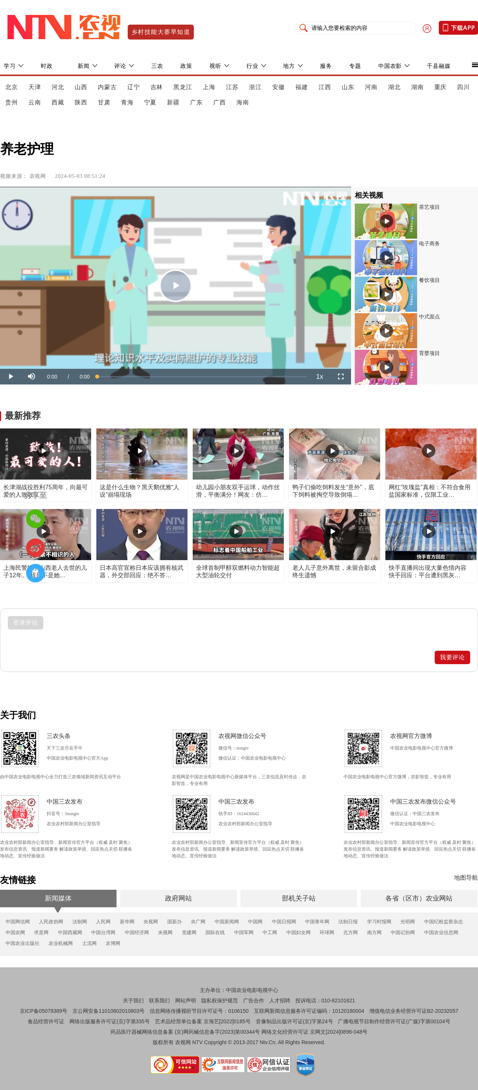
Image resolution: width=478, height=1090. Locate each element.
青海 (127, 102)
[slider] (202, 376)
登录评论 (25, 622)
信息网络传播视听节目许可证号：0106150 (199, 1011)
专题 (355, 66)
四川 (463, 87)
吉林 (156, 87)
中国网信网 (18, 921)
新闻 (84, 66)
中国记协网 (403, 932)
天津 (34, 87)
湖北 (394, 87)
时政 (47, 66)
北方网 (350, 932)
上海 (209, 87)
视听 (215, 66)
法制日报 (348, 921)
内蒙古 (107, 87)
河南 (371, 87)
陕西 (81, 102)
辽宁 (133, 87)
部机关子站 (299, 898)
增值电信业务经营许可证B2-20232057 (413, 1011)
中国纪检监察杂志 (443, 921)
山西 (81, 87)
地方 (289, 66)
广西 (219, 102)
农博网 (113, 943)
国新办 (174, 921)
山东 (348, 87)
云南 (34, 102)
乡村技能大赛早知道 (160, 32)
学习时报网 (379, 921)
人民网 (103, 921)
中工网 (270, 932)
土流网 (89, 943)
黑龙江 (182, 87)
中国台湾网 (103, 932)
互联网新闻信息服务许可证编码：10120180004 (309, 1011)
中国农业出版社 (23, 943)
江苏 (232, 87)
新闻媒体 (58, 898)
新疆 (173, 102)
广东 (196, 102)
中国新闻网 (227, 921)
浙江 (255, 87)
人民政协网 (51, 921)
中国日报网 (284, 921)
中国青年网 (317, 921)
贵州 (11, 102)
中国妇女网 (298, 932)
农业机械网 (61, 943)
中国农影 (390, 66)
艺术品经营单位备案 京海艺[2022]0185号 (203, 1021)
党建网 (189, 932)
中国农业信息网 (441, 932)
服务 (326, 66)
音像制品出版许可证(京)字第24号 (294, 1021)
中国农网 (15, 932)
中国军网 (244, 932)
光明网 (407, 921)
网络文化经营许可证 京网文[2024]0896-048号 (314, 1032)
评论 (120, 66)
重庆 (440, 87)
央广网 (198, 921)
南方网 (374, 932)
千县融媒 (439, 66)
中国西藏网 (70, 932)
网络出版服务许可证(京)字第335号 (109, 1021)
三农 (157, 66)
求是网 (41, 932)
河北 (58, 87)
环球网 (327, 932)
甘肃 (104, 102)
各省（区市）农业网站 (419, 898)
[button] (31, 376)
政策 (186, 66)
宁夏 (150, 102)
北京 (11, 87)
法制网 (79, 921)
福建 (301, 87)
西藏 (58, 102)
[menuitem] (319, 376)
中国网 (255, 921)
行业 (252, 66)
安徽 (278, 87)
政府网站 (178, 898)
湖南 (417, 87)
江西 (325, 87)
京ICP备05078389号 (44, 1011)
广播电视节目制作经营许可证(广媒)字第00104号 (394, 1021)
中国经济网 (137, 932)
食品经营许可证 (46, 1021)
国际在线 (215, 932)
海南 (242, 102)
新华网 (127, 921)
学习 (10, 66)
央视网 (150, 921)
